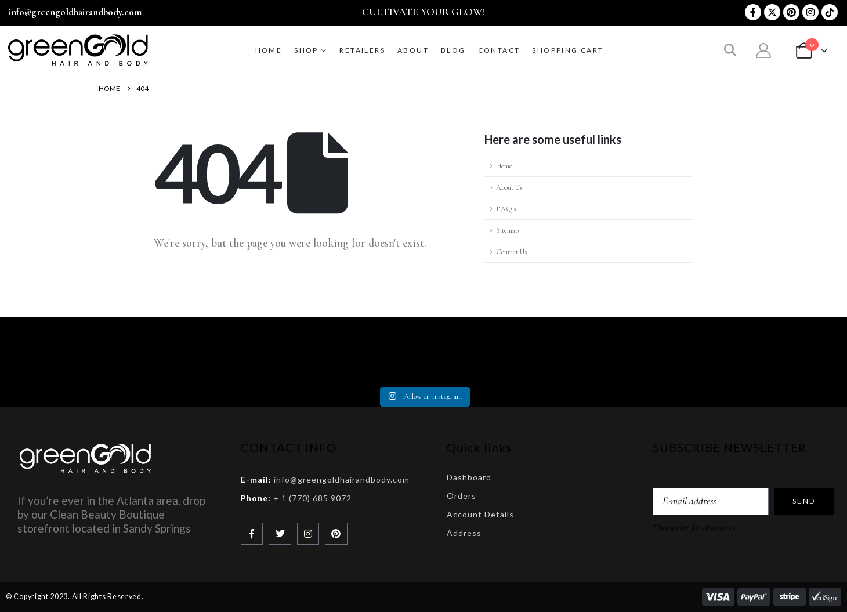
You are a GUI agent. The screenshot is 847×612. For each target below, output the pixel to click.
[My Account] (764, 50)
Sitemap (507, 230)
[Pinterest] (791, 12)
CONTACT (499, 50)
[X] (772, 12)
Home (269, 50)
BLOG (453, 50)
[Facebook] (753, 12)
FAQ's (506, 208)
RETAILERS (362, 50)
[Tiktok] (829, 12)
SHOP (306, 50)
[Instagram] (810, 12)
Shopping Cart (567, 50)
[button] (730, 51)
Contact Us (511, 251)
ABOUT (413, 50)
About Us (509, 187)
